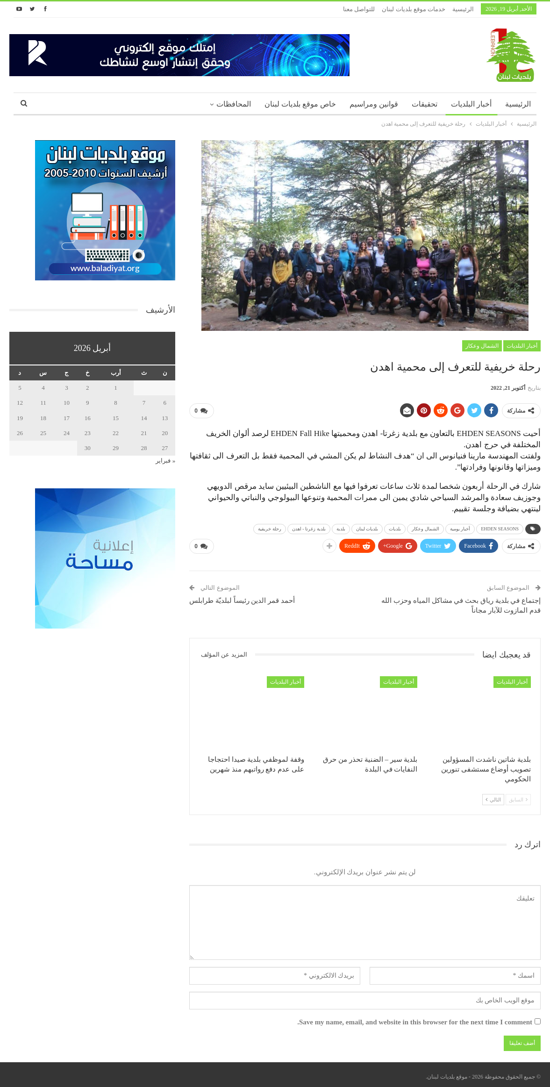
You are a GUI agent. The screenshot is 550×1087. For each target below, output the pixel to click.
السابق (518, 796)
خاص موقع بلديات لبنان (300, 104)
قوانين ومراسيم (374, 104)
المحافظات (233, 104)
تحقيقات (424, 104)
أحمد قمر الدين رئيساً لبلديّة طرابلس (242, 597)
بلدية (340, 526)
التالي (493, 796)
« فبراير (165, 460)
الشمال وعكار (482, 346)
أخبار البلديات (471, 104)
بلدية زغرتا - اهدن (309, 526)
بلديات (395, 526)
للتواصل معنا (359, 9)
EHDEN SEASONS (500, 526)
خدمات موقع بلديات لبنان (413, 9)
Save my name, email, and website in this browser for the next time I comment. (414, 1018)
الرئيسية (463, 9)
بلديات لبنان (367, 526)
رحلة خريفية (269, 526)
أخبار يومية (460, 526)
